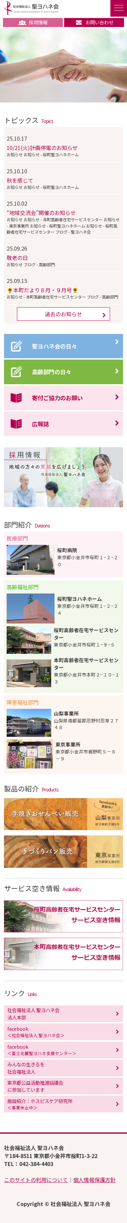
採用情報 (33, 22)
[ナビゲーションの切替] (118, 8)
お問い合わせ (94, 22)
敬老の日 (17, 258)
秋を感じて (20, 180)
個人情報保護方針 (94, 1180)
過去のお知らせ (63, 314)
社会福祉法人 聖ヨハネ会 (31, 8)
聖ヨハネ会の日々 (54, 346)
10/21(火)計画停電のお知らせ (42, 148)
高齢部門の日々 (51, 372)
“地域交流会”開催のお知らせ (41, 213)
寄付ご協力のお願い (57, 398)
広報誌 (40, 424)
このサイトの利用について (36, 1180)
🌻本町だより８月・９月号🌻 (42, 290)
